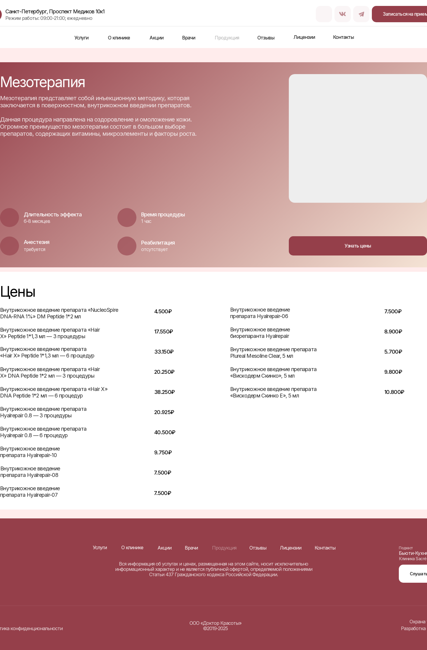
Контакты (343, 37)
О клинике (119, 38)
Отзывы (265, 38)
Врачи (188, 38)
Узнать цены (358, 246)
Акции (156, 38)
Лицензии (304, 37)
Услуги (81, 38)
